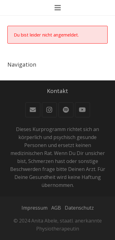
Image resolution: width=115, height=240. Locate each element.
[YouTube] (82, 110)
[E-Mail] (32, 110)
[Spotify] (66, 110)
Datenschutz (79, 207)
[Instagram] (49, 110)
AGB (56, 207)
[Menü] (58, 7)
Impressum (34, 207)
